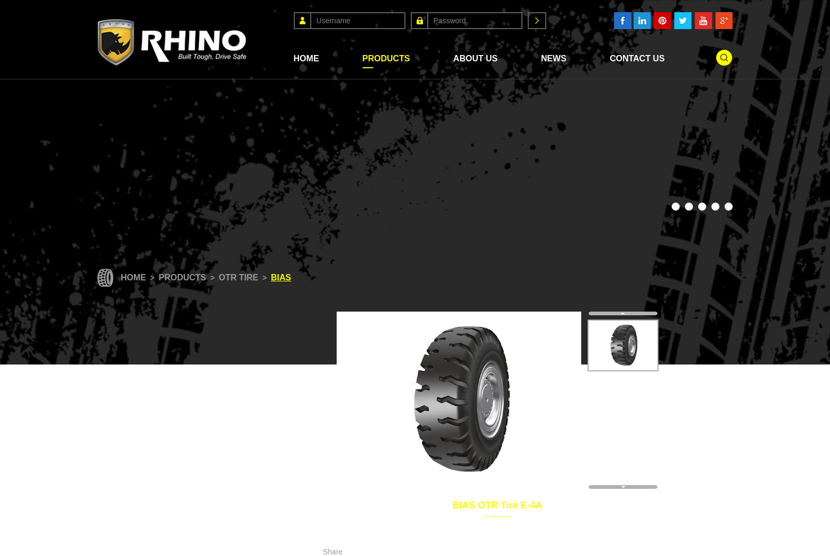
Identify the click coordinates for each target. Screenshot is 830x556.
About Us (475, 58)
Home (306, 58)
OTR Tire (238, 277)
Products (386, 58)
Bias (281, 277)
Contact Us (637, 58)
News (553, 58)
